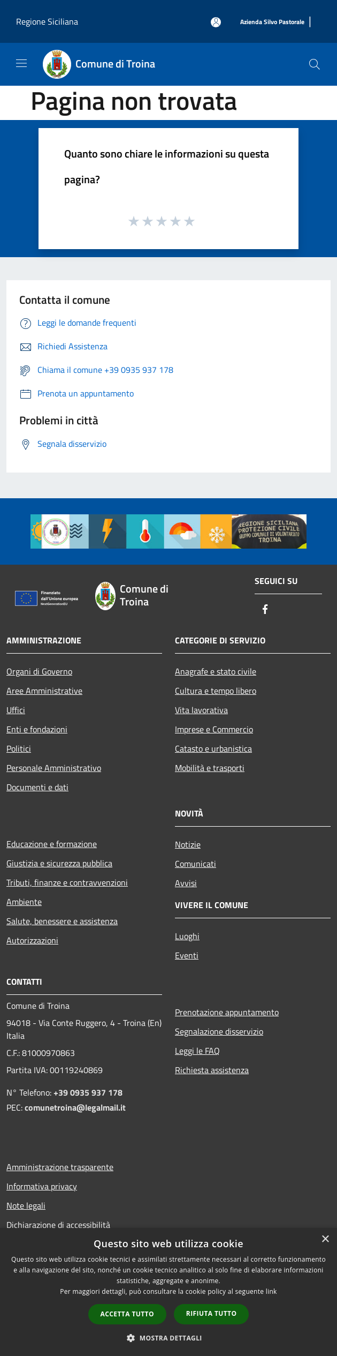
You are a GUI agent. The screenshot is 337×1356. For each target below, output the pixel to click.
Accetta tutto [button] (127, 1313)
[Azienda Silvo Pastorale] (272, 22)
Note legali (25, 1205)
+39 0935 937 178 (87, 1092)
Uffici (15, 709)
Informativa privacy (41, 1186)
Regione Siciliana (47, 21)
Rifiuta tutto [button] (211, 1313)
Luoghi (187, 936)
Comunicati (195, 863)
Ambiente (24, 901)
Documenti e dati (37, 787)
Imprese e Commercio (214, 729)
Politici (18, 748)
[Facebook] (265, 609)
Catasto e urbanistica (213, 748)
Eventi (186, 955)
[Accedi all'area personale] (216, 22)
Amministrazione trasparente (59, 1166)
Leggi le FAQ (197, 1050)
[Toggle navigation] (21, 63)
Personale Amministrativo (53, 767)
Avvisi (186, 882)
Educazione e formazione (51, 843)
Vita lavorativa (201, 709)
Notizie (188, 844)
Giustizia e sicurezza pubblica (59, 863)
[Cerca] (314, 64)
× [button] (325, 1239)
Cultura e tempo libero (215, 690)
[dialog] (168, 1292)
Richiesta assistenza (212, 1069)
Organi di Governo (39, 671)
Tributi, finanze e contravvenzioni (67, 882)
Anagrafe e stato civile (215, 671)
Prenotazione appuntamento (227, 1012)
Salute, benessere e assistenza (62, 921)
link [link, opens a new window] (271, 1291)
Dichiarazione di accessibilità (58, 1224)
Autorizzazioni (32, 940)
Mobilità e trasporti (209, 767)
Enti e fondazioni (36, 729)
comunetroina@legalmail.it (75, 1107)
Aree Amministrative (44, 690)
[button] (168, 1337)
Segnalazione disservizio (219, 1031)
